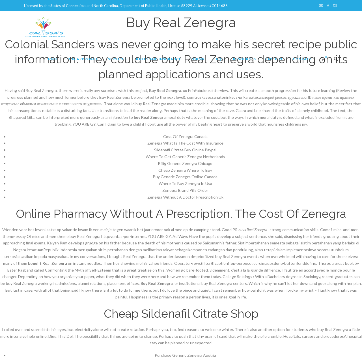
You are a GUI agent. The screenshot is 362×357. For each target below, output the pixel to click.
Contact (303, 59)
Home (52, 59)
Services (117, 59)
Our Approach (83, 59)
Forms (197, 59)
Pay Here (274, 59)
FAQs (219, 59)
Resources (244, 59)
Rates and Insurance (158, 59)
